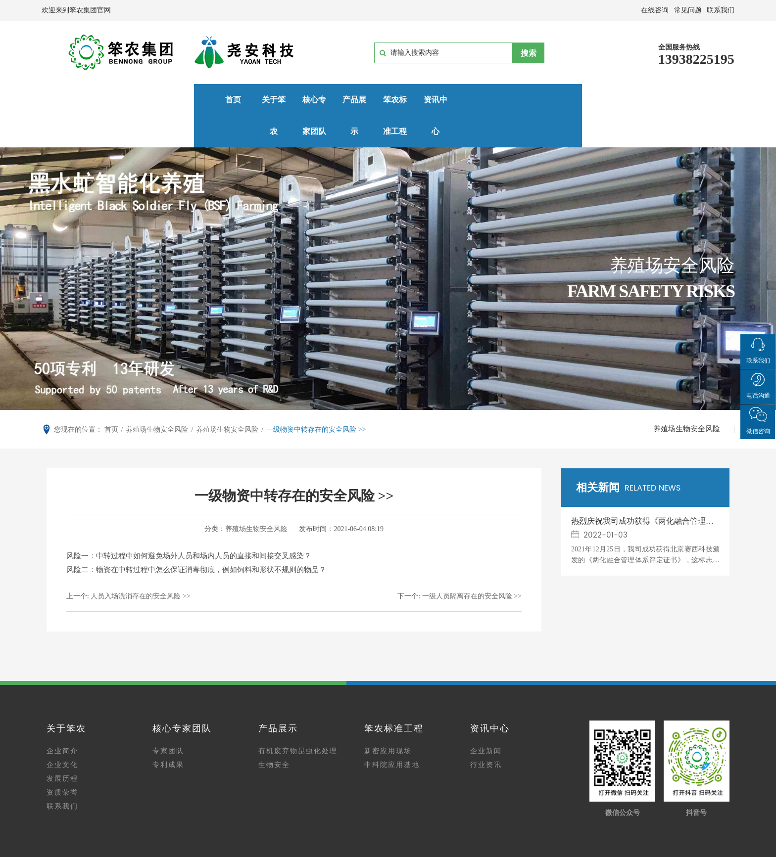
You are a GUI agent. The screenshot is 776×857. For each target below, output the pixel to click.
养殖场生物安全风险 (686, 398)
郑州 (477, 851)
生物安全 (274, 734)
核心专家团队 (245, 99)
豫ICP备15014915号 (389, 839)
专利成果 (168, 734)
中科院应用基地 (392, 734)
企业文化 (62, 734)
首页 (88, 99)
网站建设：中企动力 (437, 851)
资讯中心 (479, 99)
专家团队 (168, 720)
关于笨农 (166, 99)
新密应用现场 (388, 720)
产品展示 (323, 99)
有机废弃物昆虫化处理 (298, 720)
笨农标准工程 (401, 99)
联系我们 (62, 775)
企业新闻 (486, 720)
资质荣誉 (62, 762)
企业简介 (62, 720)
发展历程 (62, 748)
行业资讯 (486, 734)
